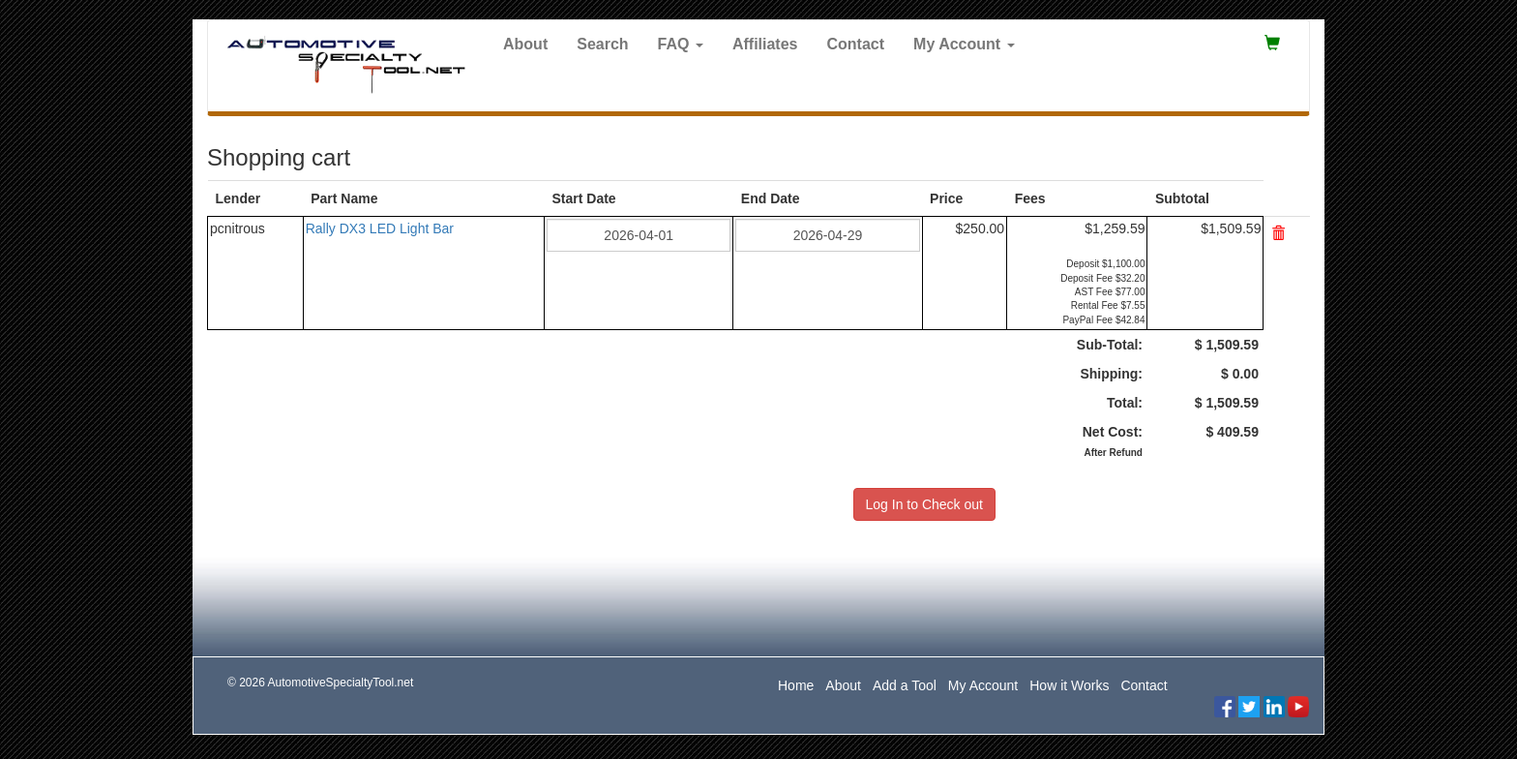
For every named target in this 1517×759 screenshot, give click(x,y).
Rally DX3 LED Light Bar (380, 228)
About (525, 44)
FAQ (680, 44)
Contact (856, 44)
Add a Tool (905, 685)
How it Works (1069, 685)
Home (796, 685)
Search (602, 44)
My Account (964, 44)
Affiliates (765, 44)
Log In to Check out (924, 504)
